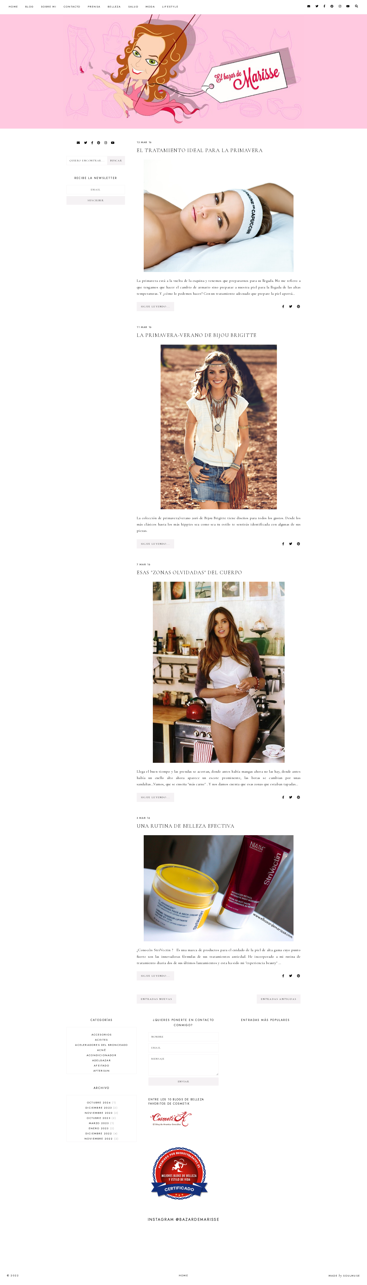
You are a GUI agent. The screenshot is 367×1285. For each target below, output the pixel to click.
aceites (101, 1040)
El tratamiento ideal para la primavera (200, 150)
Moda (150, 6)
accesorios (102, 1034)
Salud (133, 6)
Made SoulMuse (344, 1276)
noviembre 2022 (101, 1138)
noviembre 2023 (101, 1113)
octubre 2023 (101, 1118)
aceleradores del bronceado (101, 1045)
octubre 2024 (101, 1102)
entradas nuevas (156, 999)
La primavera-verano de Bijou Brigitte (197, 335)
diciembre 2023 (101, 1108)
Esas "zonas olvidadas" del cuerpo (189, 573)
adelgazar (101, 1060)
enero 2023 (102, 1128)
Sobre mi (48, 6)
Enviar (183, 1081)
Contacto (72, 6)
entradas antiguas (278, 999)
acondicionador (102, 1055)
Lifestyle (170, 6)
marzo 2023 (101, 1123)
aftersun (101, 1071)
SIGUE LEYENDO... (155, 306)
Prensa (94, 6)
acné (101, 1050)
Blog (29, 6)
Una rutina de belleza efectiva (186, 826)
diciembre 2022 (101, 1133)
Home (13, 6)
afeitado (101, 1065)
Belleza (114, 6)
